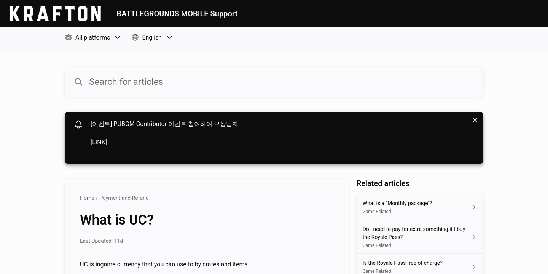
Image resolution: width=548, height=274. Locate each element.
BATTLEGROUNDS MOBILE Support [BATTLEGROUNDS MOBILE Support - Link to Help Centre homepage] (177, 13)
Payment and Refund (123, 198)
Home (87, 198)
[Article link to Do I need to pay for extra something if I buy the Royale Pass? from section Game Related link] (420, 237)
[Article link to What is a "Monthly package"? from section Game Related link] (420, 207)
